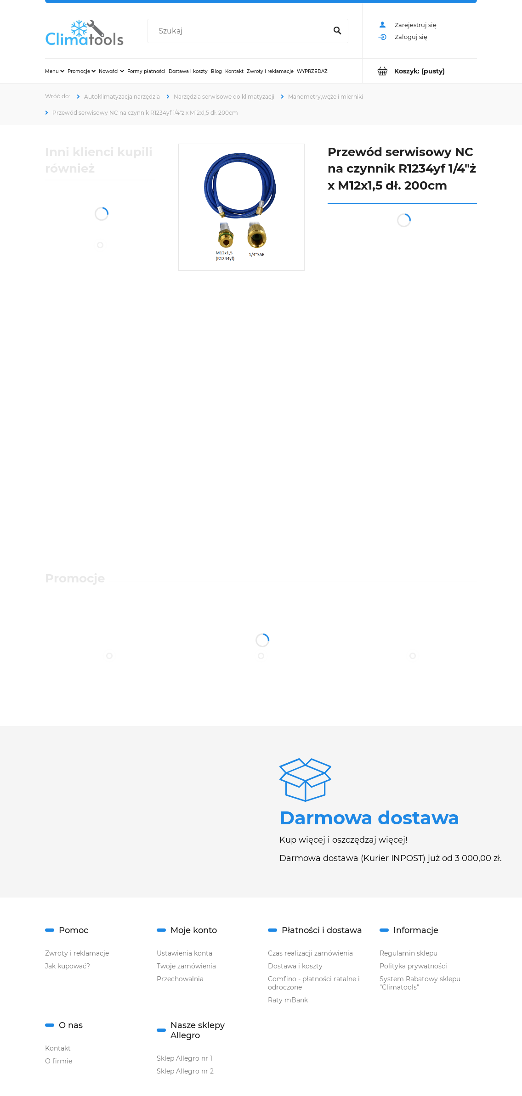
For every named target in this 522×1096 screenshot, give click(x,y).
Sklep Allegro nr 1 (184, 1058)
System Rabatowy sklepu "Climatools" (420, 983)
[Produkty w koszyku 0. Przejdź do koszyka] (420, 71)
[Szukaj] (337, 31)
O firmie (58, 1061)
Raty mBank (288, 1000)
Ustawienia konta (184, 953)
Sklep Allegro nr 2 (185, 1071)
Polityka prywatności (413, 966)
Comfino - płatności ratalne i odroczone (314, 983)
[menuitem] (54, 71)
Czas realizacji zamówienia (310, 953)
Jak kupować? (67, 966)
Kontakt (58, 1048)
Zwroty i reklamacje (77, 953)
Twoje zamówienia (186, 966)
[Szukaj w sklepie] (239, 31)
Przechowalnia (180, 979)
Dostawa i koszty (295, 966)
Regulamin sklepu (408, 953)
